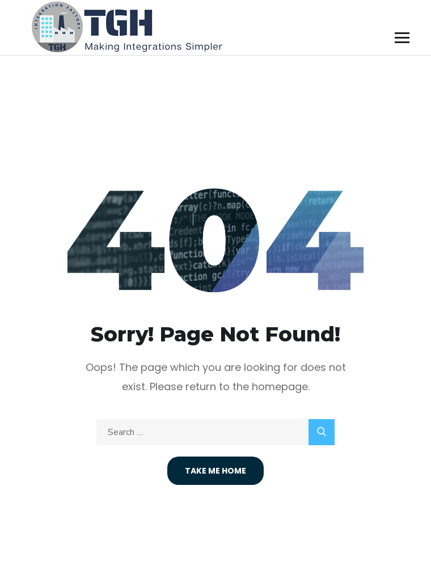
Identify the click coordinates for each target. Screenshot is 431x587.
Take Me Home (215, 470)
